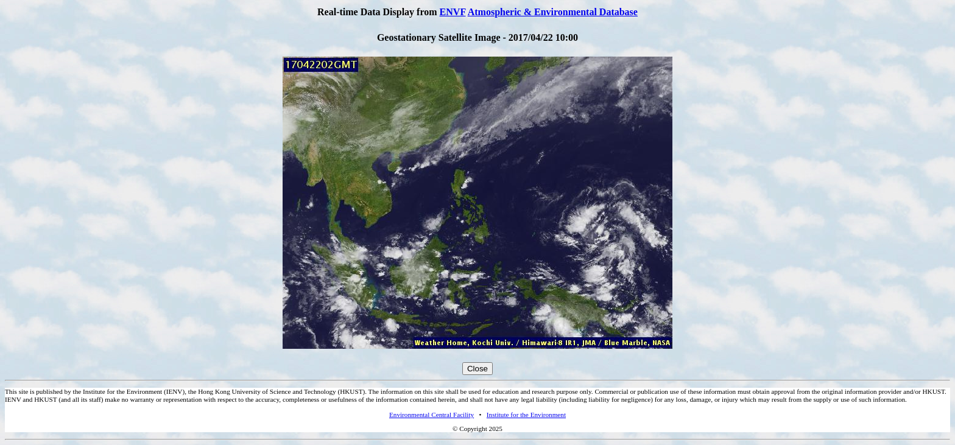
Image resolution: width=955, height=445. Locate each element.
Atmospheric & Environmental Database (553, 12)
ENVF (453, 12)
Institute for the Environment (526, 414)
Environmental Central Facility (431, 414)
